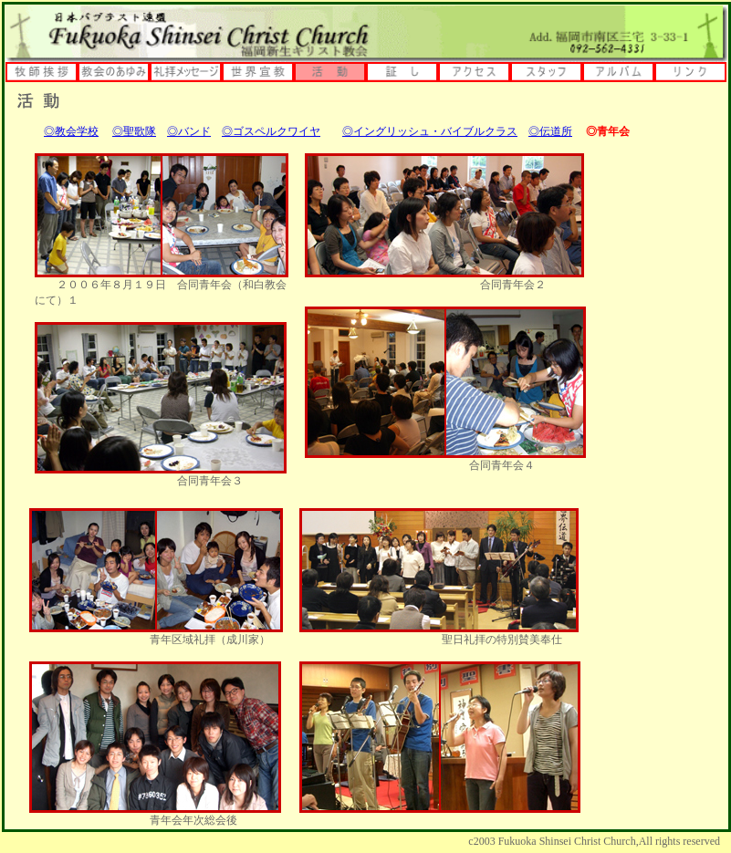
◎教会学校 (71, 131)
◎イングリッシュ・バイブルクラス (429, 131)
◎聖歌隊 (134, 131)
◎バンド (189, 131)
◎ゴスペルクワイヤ (271, 131)
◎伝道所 (550, 131)
